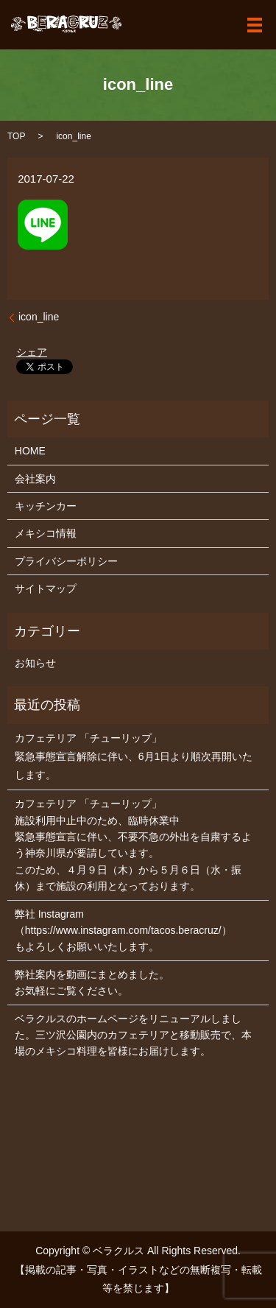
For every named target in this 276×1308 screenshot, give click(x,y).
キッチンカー (46, 506)
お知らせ (35, 663)
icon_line (38, 317)
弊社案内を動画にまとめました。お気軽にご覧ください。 (92, 982)
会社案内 (35, 479)
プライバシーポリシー (66, 561)
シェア (31, 352)
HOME (30, 451)
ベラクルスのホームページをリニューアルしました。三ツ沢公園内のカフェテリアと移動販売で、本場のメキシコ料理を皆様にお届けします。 (133, 1035)
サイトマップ (46, 588)
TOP (16, 136)
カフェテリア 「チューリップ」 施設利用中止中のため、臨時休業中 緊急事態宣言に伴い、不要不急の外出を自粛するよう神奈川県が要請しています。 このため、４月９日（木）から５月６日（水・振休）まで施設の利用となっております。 (133, 845)
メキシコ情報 (46, 533)
